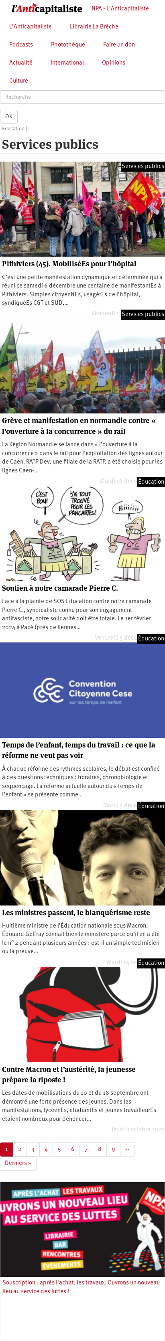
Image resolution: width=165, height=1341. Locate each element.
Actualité (21, 63)
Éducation (13, 129)
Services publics (143, 167)
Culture (18, 81)
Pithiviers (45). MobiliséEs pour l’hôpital (69, 263)
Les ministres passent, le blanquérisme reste (76, 912)
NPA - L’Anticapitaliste (120, 9)
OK (8, 117)
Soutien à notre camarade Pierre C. (60, 588)
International (67, 63)
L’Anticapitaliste (30, 27)
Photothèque (68, 45)
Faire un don (119, 45)
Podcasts (21, 45)
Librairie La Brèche (94, 27)
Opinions (113, 63)
